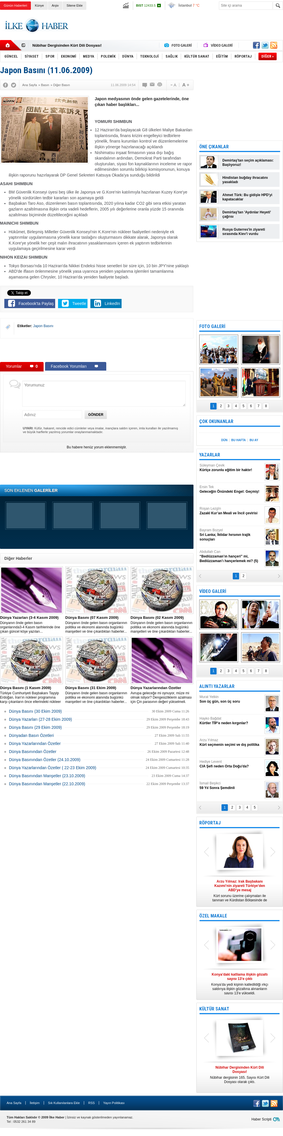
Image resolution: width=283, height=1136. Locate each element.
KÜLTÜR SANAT (214, 1009)
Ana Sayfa (14, 1103)
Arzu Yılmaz (231, 742)
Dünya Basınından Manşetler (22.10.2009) (47, 784)
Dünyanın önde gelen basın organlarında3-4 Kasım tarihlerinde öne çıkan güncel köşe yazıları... (31, 624)
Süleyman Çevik (231, 467)
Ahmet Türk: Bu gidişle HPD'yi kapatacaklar (247, 197)
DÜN (224, 440)
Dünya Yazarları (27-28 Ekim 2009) (40, 719)
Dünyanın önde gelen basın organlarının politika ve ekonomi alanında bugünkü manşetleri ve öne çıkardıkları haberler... (96, 624)
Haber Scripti (261, 1119)
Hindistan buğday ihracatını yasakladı (245, 180)
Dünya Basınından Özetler (32, 751)
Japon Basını (43, 326)
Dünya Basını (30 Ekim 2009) (35, 711)
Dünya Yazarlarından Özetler (35, 743)
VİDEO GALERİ (212, 591)
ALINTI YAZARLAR (216, 686)
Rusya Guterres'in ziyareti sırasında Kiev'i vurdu (243, 231)
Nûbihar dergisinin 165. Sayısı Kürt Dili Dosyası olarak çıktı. (240, 1074)
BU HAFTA (238, 440)
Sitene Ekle (74, 5)
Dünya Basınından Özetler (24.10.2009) (45, 759)
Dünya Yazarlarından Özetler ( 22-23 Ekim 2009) (52, 767)
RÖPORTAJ (210, 823)
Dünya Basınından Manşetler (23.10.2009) (47, 775)
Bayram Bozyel (231, 535)
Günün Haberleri (15, 5)
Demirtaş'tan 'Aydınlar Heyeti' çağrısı (246, 214)
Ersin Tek (231, 489)
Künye (39, 5)
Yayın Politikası (113, 1103)
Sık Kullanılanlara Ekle (64, 1103)
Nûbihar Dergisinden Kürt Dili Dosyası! (67, 45)
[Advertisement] (96, 350)
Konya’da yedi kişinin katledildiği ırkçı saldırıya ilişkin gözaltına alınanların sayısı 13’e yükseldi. (240, 983)
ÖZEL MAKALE (213, 916)
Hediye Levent (231, 764)
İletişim (35, 1103)
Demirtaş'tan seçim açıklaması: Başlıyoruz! (248, 162)
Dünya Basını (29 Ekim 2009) (35, 727)
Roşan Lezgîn (231, 511)
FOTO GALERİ (212, 326)
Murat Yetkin (231, 699)
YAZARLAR (209, 455)
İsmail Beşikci (231, 785)
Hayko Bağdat (231, 720)
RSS (91, 1103)
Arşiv (55, 5)
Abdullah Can (231, 556)
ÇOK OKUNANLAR (216, 421)
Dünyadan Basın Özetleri (31, 735)
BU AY (254, 440)
